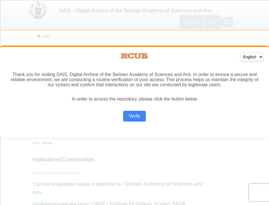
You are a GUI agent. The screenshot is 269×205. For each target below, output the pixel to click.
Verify (134, 116)
